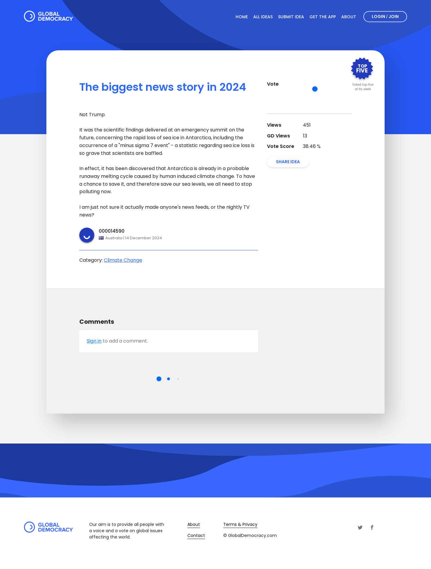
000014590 (112, 231)
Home (242, 17)
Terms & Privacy (240, 524)
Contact (196, 535)
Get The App (322, 17)
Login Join (385, 16)
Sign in (94, 341)
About (348, 17)
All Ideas (263, 17)
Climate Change (123, 260)
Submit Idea (291, 17)
